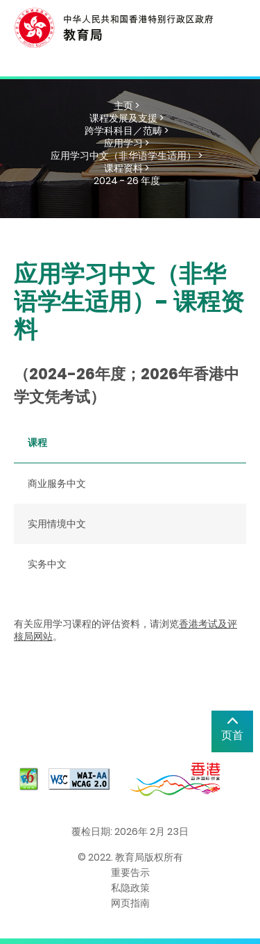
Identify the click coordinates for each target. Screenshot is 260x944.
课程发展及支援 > (126, 118)
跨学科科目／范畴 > (126, 130)
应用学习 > (126, 143)
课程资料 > (126, 168)
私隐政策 (130, 888)
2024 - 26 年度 (127, 180)
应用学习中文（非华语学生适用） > (126, 155)
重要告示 (130, 872)
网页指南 (130, 903)
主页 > (126, 105)
